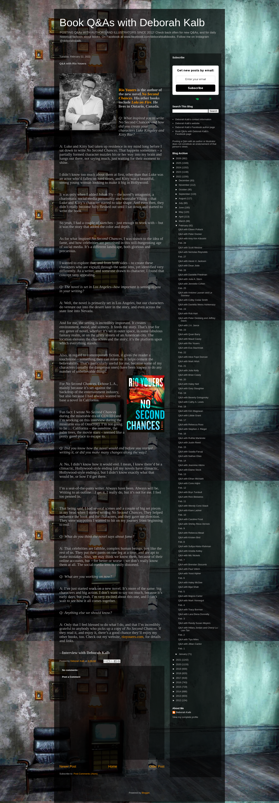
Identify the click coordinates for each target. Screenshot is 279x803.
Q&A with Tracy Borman (190, 609)
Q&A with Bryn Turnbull (190, 492)
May (181, 212)
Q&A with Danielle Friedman (192, 274)
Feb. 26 (182, 270)
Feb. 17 (182, 420)
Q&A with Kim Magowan (190, 411)
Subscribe (195, 88)
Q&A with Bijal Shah (188, 587)
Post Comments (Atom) (86, 773)
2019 (179, 669)
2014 (179, 691)
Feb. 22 (182, 352)
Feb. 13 (182, 474)
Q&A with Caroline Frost (190, 519)
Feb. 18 (182, 406)
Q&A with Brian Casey (189, 375)
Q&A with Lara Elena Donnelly (193, 614)
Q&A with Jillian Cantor (190, 644)
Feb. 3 (181, 618)
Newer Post (67, 766)
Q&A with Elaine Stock (189, 469)
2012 (179, 700)
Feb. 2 (181, 634)
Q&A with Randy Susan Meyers (194, 623)
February (184, 225)
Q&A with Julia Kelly (188, 370)
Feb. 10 (182, 514)
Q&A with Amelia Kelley (190, 551)
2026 (179, 158)
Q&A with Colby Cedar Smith (193, 300)
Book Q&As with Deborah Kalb (132, 22)
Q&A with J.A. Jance (188, 325)
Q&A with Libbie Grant (189, 415)
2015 (179, 686)
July (181, 203)
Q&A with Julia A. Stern (190, 279)
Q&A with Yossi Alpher (189, 573)
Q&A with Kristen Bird (189, 537)
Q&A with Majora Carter (190, 596)
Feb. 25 (182, 288)
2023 (179, 172)
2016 (179, 682)
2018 (179, 673)
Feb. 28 (182, 243)
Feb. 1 (181, 648)
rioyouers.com (133, 637)
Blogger (145, 792)
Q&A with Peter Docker (190, 234)
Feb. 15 (182, 447)
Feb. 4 (181, 605)
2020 (179, 664)
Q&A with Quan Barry (189, 334)
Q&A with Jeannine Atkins (191, 465)
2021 (179, 659)
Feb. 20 (182, 379)
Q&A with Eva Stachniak (190, 347)
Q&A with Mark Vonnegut (191, 600)
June (182, 207)
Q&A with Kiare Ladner (190, 510)
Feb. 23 (182, 329)
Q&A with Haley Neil (188, 384)
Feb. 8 (181, 542)
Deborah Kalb (183, 712)
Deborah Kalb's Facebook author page (195, 127)
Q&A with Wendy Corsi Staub (193, 505)
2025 (179, 163)
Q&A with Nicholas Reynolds (192, 252)
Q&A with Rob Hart (188, 313)
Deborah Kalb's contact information (193, 119)
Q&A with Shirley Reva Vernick (194, 524)
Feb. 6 (181, 578)
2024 (179, 167)
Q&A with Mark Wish (188, 361)
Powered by (195, 98)
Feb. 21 (182, 366)
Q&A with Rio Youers (188, 343)
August (183, 198)
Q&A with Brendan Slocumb (192, 564)
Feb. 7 (181, 560)
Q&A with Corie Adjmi (189, 483)
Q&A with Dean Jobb (188, 265)
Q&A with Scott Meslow (190, 247)
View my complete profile (185, 717)
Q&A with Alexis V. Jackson (192, 261)
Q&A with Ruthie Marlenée (191, 438)
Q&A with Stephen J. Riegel (192, 429)
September (185, 194)
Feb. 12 (182, 487)
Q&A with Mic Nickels (189, 555)
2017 (179, 678)
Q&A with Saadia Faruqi (190, 451)
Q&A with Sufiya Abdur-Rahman (194, 546)
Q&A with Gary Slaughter (191, 388)
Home (112, 766)
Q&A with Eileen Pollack (190, 229)
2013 (179, 696)
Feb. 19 (182, 393)
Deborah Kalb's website (187, 123)
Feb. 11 (182, 501)
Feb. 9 (181, 528)
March (182, 221)
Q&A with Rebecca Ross (190, 424)
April (181, 216)
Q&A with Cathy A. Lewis (191, 402)
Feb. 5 (181, 591)
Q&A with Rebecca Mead (191, 532)
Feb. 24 (182, 309)
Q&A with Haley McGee (190, 582)
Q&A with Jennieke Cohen (191, 283)
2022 (179, 176)
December (184, 180)
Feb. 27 (182, 256)
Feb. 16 (182, 433)
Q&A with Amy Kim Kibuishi (192, 238)
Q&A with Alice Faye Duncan (192, 357)
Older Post (156, 766)
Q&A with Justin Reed (189, 442)
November (184, 185)
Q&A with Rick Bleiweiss (190, 497)
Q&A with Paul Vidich (189, 569)
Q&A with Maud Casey (189, 339)
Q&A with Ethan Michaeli (190, 478)
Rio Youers (127, 90)
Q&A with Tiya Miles (188, 639)
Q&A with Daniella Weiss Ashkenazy (196, 304)
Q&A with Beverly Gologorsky (193, 397)
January (183, 654)
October (183, 189)
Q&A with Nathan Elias (189, 456)
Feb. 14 (182, 460)
